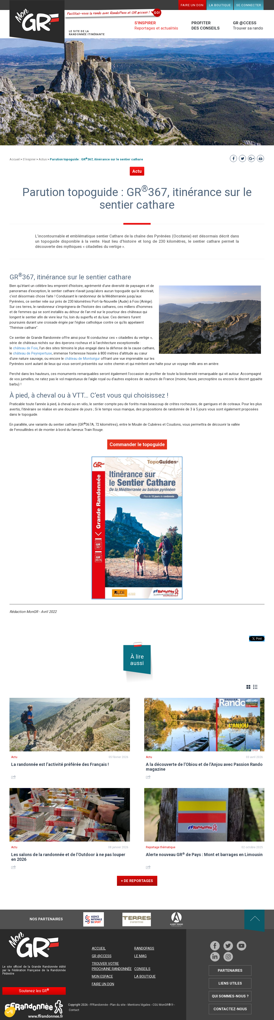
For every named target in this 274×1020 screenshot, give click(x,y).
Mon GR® (37, 22)
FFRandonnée (99, 1004)
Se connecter (248, 5)
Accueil (14, 159)
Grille (248, 687)
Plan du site (117, 1004)
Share (14, 777)
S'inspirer (29, 159)
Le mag (140, 956)
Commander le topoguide (137, 444)
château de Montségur (82, 358)
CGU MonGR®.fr (163, 1004)
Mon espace (102, 976)
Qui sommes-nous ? (230, 996)
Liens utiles (230, 983)
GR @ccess (101, 956)
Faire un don (192, 5)
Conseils (142, 969)
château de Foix (25, 348)
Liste (255, 687)
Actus (43, 159)
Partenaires (230, 970)
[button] (10, 1012)
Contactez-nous (230, 1009)
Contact (74, 1010)
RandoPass (144, 948)
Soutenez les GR (34, 990)
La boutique (220, 5)
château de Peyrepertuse (32, 353)
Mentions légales (139, 1004)
